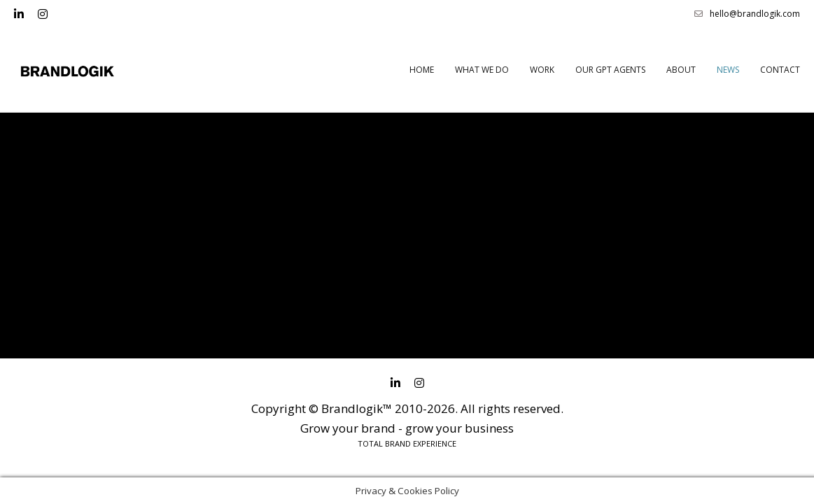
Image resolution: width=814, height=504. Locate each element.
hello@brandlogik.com (747, 14)
